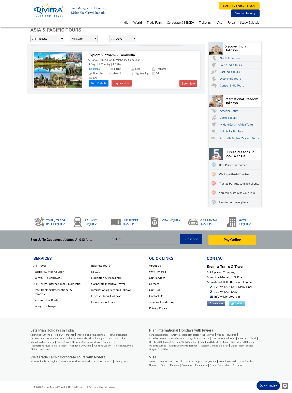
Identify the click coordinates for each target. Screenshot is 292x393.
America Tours (229, 110)
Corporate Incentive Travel (108, 283)
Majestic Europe (157, 345)
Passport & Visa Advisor (48, 271)
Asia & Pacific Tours (232, 131)
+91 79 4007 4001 (225, 286)
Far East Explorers (158, 334)
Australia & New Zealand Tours (239, 138)
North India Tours (231, 58)
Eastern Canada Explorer (214, 345)
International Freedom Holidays (111, 290)
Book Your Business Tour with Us (77, 361)
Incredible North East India (91, 334)
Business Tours (100, 265)
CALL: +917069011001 (239, 5)
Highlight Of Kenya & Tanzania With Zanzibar (173, 341)
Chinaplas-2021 (123, 361)
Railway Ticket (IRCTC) (47, 277)
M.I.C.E (95, 271)
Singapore (238, 365)
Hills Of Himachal (64, 334)
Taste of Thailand (247, 338)
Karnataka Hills (117, 338)
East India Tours (230, 71)
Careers (154, 283)
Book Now (188, 83)
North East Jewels (123, 345)
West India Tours (230, 78)
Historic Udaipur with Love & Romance (92, 341)
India (125, 22)
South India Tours (231, 65)
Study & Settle (249, 22)
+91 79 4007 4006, (225, 291)
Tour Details (98, 83)
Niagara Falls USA (158, 349)
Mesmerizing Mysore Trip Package (48, 345)
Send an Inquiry (245, 13)
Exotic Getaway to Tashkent (183, 345)
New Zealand (166, 361)
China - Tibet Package (242, 345)
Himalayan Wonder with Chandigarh (86, 338)
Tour (50, 220)
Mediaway (109, 387)
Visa (219, 22)
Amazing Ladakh (102, 345)
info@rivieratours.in (227, 296)
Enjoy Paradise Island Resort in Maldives (192, 334)
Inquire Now (122, 83)
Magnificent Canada (198, 338)
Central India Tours (232, 85)
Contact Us (156, 296)
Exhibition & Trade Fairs (106, 277)
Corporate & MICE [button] (180, 22)
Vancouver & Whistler (223, 338)
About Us (155, 265)
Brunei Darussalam (220, 365)
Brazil (179, 361)
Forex (231, 22)
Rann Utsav (63, 341)
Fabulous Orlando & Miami (214, 341)
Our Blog (154, 290)
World (137, 22)
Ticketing (205, 22)
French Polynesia (228, 361)
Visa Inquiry (171, 220)
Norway (153, 365)
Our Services (157, 277)
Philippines (201, 365)
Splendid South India (41, 334)
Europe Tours (228, 117)
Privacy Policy (158, 308)
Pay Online (232, 239)
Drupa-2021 (105, 361)
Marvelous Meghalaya (42, 341)
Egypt (199, 361)
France (189, 361)
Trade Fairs (154, 22)
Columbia (187, 365)
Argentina (210, 361)
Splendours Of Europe (243, 341)
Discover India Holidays (106, 296)
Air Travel (39, 265)
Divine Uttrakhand (40, 349)
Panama (174, 365)
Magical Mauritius (226, 334)
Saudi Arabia (246, 361)
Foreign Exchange (44, 306)
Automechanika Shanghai (43, 361)
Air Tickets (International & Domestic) (57, 283)
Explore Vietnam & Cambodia (111, 54)
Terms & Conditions (161, 302)
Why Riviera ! (157, 271)
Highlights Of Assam (80, 345)
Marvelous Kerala (117, 334)
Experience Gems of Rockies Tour (166, 338)
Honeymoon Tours (103, 302)
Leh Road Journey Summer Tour (47, 338)
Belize (164, 365)
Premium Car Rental (46, 300)
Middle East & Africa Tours (236, 124)
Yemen (152, 361)
